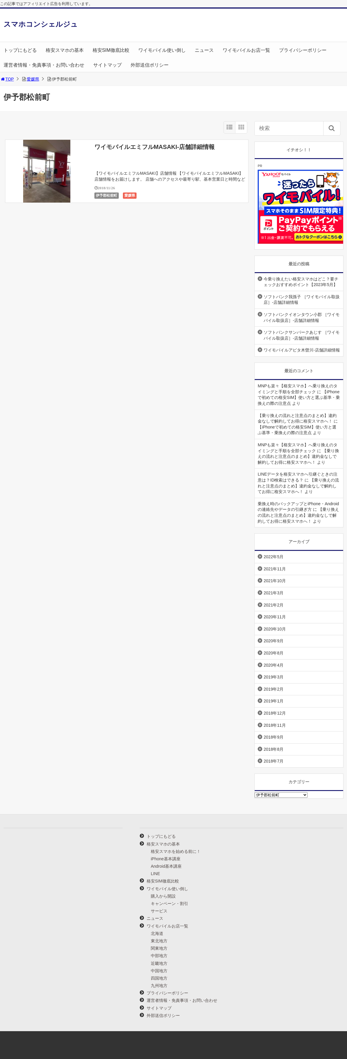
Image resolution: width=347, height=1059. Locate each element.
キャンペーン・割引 (169, 903)
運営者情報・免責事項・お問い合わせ (44, 65)
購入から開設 (163, 896)
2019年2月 (273, 689)
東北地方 (159, 940)
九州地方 (159, 985)
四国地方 (159, 978)
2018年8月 (273, 749)
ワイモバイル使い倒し (162, 50)
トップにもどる (20, 50)
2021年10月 (275, 580)
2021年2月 (273, 605)
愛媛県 (33, 79)
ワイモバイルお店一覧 (246, 50)
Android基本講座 (166, 866)
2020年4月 (273, 665)
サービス (159, 911)
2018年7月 (273, 761)
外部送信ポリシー (150, 65)
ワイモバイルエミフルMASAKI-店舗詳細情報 (154, 147)
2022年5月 (273, 556)
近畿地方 (159, 963)
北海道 (157, 933)
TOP (7, 79)
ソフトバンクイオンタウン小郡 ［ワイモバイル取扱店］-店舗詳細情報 (302, 317)
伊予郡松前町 (106, 195)
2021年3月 (273, 593)
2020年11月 (275, 616)
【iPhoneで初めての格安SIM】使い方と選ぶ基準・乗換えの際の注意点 (299, 397)
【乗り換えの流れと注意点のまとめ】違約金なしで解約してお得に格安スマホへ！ (298, 456)
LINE (155, 873)
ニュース (204, 50)
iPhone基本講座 (165, 858)
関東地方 (159, 948)
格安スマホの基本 (65, 50)
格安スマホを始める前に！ (176, 851)
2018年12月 (275, 713)
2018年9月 (273, 737)
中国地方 (159, 970)
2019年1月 (273, 701)
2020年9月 (273, 640)
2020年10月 (275, 629)
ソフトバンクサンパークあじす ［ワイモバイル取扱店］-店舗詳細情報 (302, 335)
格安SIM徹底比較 (111, 50)
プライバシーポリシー (303, 50)
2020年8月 (273, 653)
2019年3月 (273, 677)
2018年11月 (275, 725)
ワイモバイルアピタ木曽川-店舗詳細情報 (302, 350)
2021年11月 (275, 569)
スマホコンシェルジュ (41, 24)
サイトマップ (107, 65)
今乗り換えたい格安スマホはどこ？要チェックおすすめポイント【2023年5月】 (301, 282)
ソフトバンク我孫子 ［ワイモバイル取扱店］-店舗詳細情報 (302, 299)
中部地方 (159, 955)
